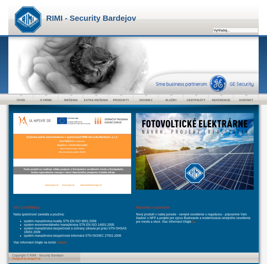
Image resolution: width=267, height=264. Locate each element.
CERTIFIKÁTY (196, 100)
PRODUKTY (121, 100)
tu (193, 221)
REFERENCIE (221, 100)
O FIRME (46, 100)
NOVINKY (146, 100)
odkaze (62, 242)
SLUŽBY (171, 100)
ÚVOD (21, 100)
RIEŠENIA (71, 100)
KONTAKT (246, 100)
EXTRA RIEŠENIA (96, 100)
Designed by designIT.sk (26, 258)
